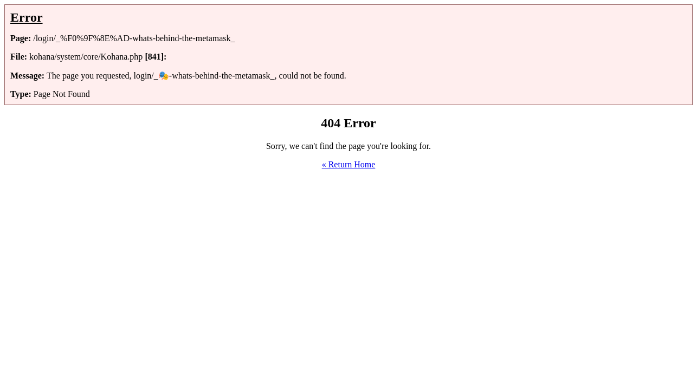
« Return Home (349, 164)
